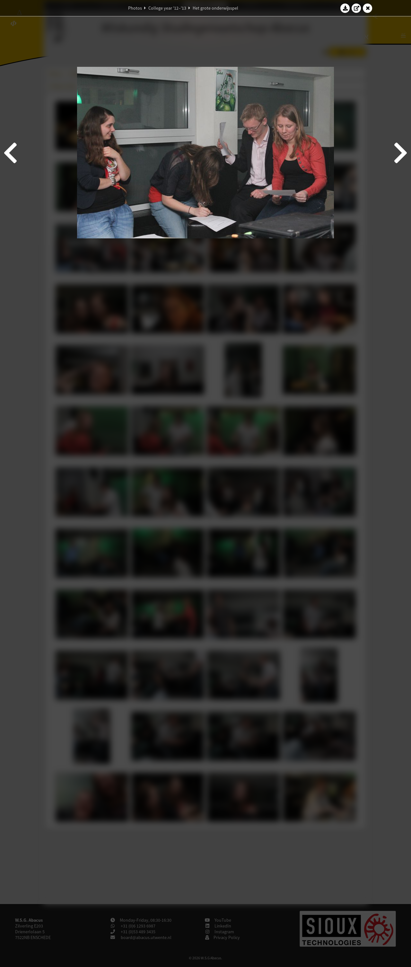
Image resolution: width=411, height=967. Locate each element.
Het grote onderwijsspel (215, 8)
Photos (135, 8)
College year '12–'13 (167, 8)
